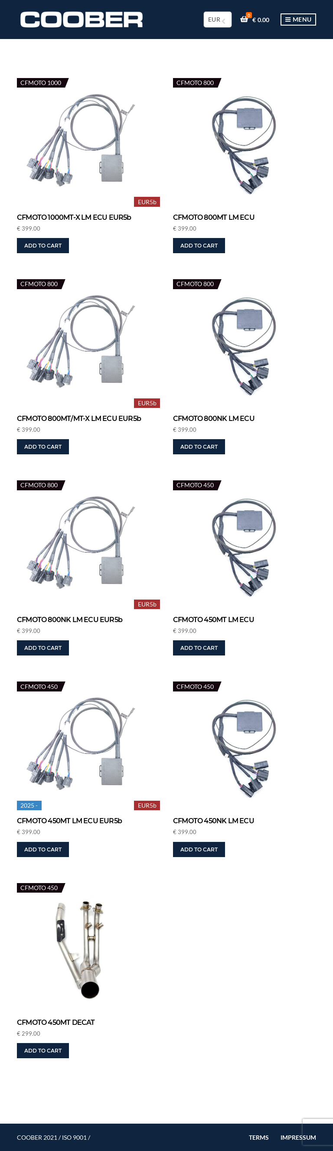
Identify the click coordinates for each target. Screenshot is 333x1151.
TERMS (259, 1137)
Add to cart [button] (43, 245)
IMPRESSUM (298, 1137)
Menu (298, 20)
